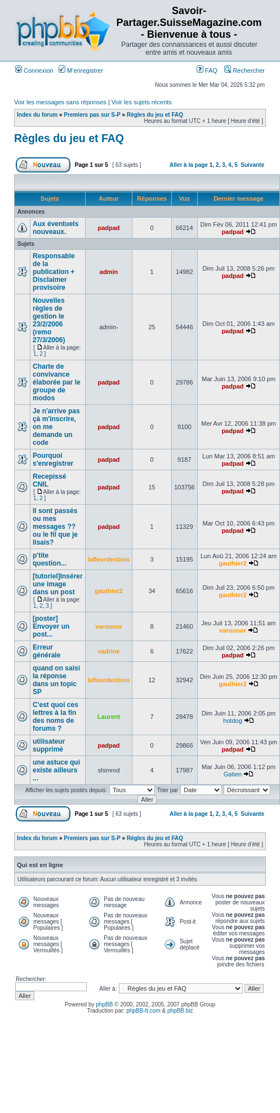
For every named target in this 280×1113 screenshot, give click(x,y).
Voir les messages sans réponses (60, 102)
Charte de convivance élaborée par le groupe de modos (57, 382)
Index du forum (37, 115)
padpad (108, 227)
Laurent (108, 716)
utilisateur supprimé (49, 745)
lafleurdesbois (109, 559)
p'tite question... (49, 559)
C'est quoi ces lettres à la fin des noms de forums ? (55, 716)
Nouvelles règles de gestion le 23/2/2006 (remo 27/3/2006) (49, 320)
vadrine (108, 651)
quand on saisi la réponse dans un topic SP (56, 680)
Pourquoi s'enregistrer (53, 459)
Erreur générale (46, 651)
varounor (108, 626)
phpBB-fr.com (143, 1011)
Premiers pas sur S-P (92, 115)
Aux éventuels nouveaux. (55, 228)
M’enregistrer (81, 70)
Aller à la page (189, 165)
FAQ (207, 70)
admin (109, 271)
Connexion (34, 70)
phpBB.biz (180, 1011)
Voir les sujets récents (142, 102)
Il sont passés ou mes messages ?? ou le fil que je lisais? (55, 526)
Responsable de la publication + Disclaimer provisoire (54, 272)
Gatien (233, 774)
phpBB (104, 1004)
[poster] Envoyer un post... (51, 626)
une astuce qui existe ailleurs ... (56, 770)
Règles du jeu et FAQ (155, 115)
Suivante (252, 165)
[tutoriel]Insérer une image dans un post (58, 584)
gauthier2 (233, 563)
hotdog (232, 720)
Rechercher (244, 70)
